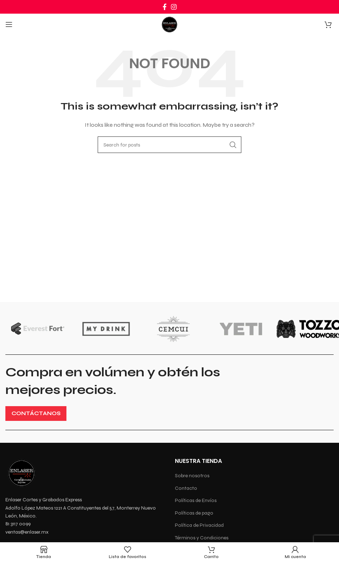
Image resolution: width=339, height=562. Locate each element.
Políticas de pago (194, 513)
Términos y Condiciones (201, 538)
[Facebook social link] (165, 6)
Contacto (186, 488)
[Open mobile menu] (9, 24)
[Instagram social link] (174, 6)
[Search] (169, 144)
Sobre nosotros (192, 476)
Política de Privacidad (199, 525)
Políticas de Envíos (196, 500)
